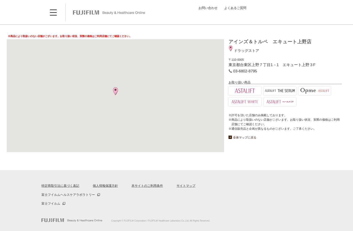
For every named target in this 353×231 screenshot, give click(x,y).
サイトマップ (185, 185)
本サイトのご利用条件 (147, 185)
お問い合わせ (208, 8)
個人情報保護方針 (105, 185)
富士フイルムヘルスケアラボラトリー (68, 194)
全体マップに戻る (244, 137)
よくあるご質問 (235, 8)
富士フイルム (50, 203)
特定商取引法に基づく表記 (60, 185)
